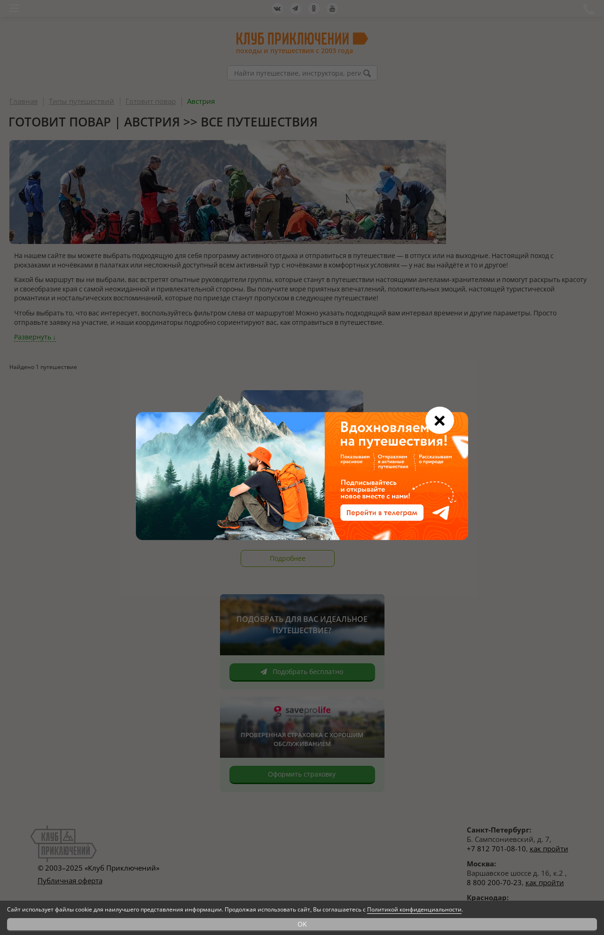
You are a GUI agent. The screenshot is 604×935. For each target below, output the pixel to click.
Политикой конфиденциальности (414, 909)
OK (302, 923)
